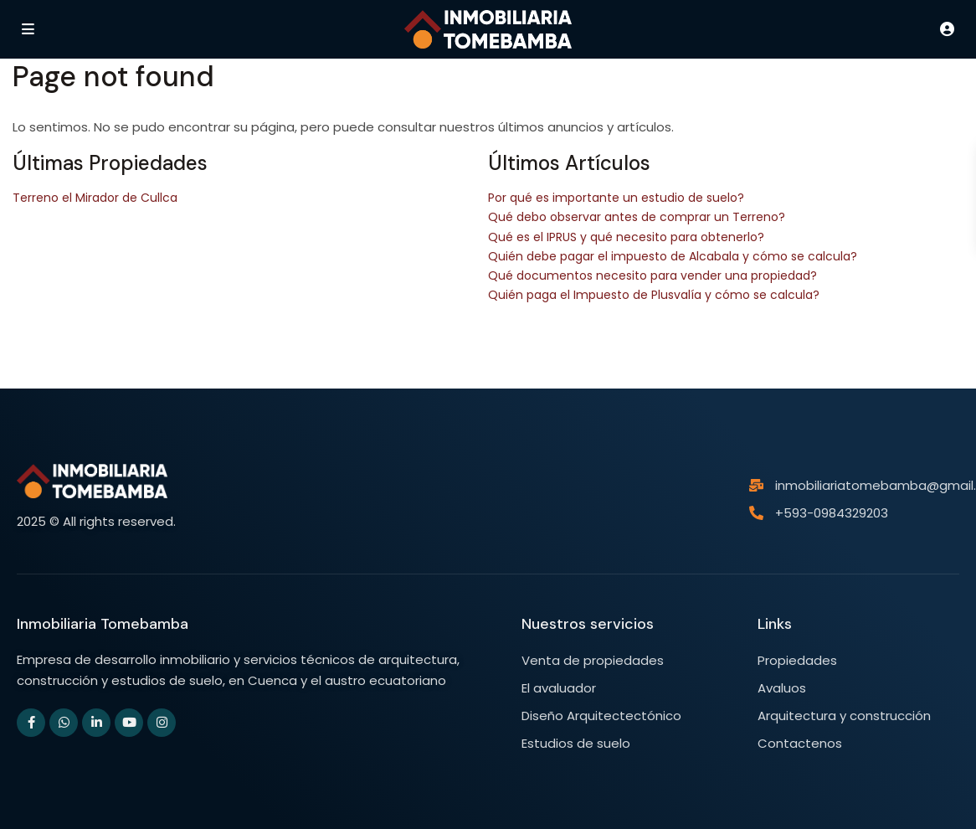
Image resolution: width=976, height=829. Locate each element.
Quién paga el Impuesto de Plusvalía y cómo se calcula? (653, 294)
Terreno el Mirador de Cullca (95, 197)
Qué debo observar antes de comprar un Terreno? (636, 217)
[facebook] (31, 722)
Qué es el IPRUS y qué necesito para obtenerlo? (626, 237)
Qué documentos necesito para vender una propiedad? (652, 275)
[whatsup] (63, 722)
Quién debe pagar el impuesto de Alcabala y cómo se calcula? (672, 256)
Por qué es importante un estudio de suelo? (616, 197)
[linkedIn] (96, 722)
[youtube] (129, 722)
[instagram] (161, 722)
